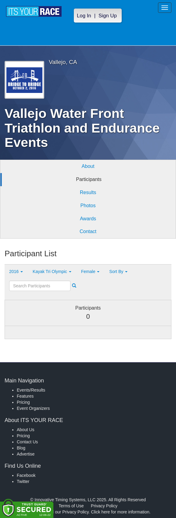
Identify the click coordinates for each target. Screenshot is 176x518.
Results (88, 192)
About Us (25, 429)
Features (25, 396)
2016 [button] (16, 271)
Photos (88, 205)
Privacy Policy (104, 505)
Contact (88, 231)
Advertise (25, 454)
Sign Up (108, 16)
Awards (88, 218)
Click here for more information (120, 511)
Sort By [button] (118, 271)
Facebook (26, 475)
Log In (84, 16)
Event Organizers (33, 408)
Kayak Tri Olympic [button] (52, 271)
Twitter (23, 481)
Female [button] (90, 271)
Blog (21, 447)
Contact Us (27, 441)
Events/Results (31, 390)
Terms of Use (71, 505)
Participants (89, 179)
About (88, 166)
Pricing (23, 402)
